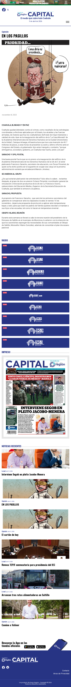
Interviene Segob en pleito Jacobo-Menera (23, 474)
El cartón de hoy (10, 534)
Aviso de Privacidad (61, 674)
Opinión (5, 32)
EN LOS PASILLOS (10, 504)
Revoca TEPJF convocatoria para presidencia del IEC (28, 564)
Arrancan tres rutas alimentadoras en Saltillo (25, 594)
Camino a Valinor (10, 625)
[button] (67, 22)
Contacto (65, 671)
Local (3, 471)
